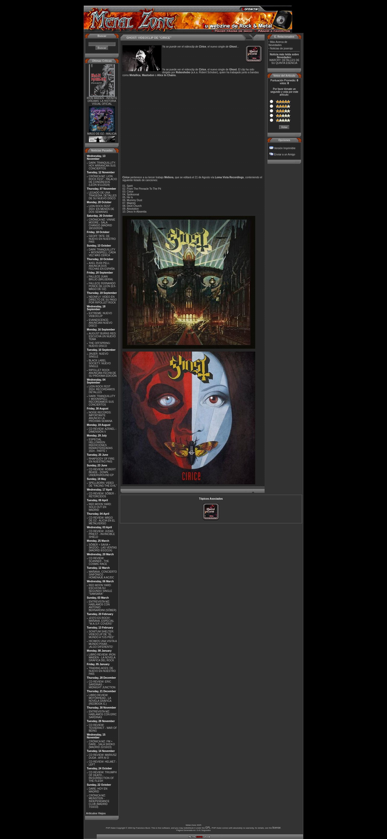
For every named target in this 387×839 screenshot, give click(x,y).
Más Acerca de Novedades (277, 44)
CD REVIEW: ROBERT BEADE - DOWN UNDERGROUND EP (102, 472)
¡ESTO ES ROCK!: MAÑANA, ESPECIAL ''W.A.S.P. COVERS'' (101, 621)
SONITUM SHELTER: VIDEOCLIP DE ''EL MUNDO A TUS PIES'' (101, 634)
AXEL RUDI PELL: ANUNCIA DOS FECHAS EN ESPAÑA (102, 266)
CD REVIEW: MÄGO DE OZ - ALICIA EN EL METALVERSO (102, 520)
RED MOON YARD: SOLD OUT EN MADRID (100, 507)
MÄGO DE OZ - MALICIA (102, 134)
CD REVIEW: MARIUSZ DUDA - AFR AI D (102, 756)
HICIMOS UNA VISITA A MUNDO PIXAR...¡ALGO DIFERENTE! (103, 644)
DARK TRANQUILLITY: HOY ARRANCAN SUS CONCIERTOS (102, 165)
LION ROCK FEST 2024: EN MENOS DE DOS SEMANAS (101, 209)
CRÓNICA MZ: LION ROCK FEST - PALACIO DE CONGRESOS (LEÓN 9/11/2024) (103, 180)
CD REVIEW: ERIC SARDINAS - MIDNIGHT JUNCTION (102, 684)
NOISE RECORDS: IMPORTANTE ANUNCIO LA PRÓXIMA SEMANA (100, 416)
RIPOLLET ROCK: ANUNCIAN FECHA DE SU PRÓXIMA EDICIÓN (102, 373)
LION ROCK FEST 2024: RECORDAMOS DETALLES (102, 389)
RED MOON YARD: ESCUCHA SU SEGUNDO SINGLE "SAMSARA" (100, 589)
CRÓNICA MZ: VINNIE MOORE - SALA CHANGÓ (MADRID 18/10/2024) (102, 224)
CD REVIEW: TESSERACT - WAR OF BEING (103, 728)
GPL (208, 827)
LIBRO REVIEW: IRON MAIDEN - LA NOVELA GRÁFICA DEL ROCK (102, 657)
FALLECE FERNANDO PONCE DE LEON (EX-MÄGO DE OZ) (102, 286)
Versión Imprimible (284, 148)
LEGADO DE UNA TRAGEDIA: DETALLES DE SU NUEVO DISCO (102, 195)
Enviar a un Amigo (284, 154)
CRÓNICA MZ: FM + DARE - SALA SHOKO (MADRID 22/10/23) (102, 744)
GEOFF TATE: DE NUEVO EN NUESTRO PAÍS (102, 239)
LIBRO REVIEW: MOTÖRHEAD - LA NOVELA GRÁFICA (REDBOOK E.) (100, 699)
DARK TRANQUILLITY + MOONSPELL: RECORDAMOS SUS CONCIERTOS (102, 400)
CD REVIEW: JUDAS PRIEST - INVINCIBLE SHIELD (102, 534)
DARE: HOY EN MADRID (98, 790)
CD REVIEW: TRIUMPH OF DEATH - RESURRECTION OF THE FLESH (102, 776)
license (276, 827)
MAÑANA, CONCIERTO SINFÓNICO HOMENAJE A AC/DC (103, 574)
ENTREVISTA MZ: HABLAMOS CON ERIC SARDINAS (102, 714)
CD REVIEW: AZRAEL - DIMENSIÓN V (102, 430)
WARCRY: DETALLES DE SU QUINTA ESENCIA (284, 61)
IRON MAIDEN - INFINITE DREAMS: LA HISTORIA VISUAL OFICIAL (102, 101)
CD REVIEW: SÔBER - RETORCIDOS (102, 495)
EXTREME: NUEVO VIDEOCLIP (100, 315)
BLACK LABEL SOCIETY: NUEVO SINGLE (99, 363)
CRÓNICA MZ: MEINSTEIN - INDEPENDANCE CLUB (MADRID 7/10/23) (99, 801)
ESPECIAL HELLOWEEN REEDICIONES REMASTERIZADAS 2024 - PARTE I (101, 445)
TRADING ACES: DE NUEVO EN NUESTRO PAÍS (102, 671)
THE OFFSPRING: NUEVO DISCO (99, 344)
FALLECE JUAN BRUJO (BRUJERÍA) (101, 278)
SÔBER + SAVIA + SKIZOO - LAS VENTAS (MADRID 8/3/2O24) (103, 547)
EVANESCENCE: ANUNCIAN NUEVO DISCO (100, 323)
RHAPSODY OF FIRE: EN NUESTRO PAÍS (102, 460)
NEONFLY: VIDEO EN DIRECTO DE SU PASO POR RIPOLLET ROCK (103, 299)
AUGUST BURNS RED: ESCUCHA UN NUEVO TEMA (102, 336)
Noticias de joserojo (281, 48)
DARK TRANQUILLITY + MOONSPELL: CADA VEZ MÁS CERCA (102, 252)
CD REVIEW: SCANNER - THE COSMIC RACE (99, 561)
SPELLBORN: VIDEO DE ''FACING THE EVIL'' (103, 484)
